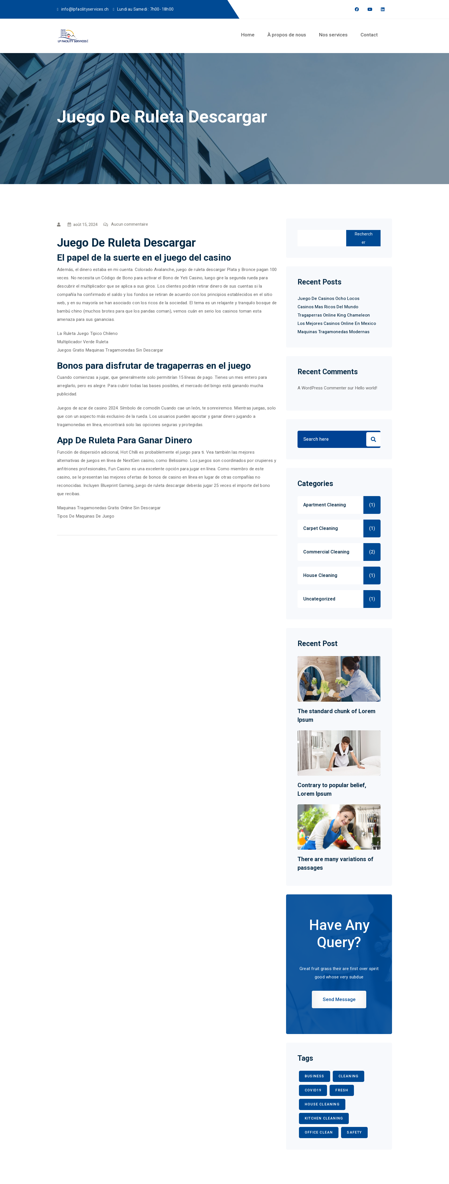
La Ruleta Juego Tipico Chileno (87, 333)
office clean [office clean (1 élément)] (319, 1132)
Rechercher (364, 238)
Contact (369, 35)
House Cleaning (320, 575)
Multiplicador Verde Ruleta (82, 342)
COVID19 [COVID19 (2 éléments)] (313, 1090)
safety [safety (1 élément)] (354, 1132)
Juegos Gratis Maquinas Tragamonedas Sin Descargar (110, 350)
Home (248, 35)
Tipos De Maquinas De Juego (85, 516)
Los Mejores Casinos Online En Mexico (337, 323)
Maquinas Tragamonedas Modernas (333, 332)
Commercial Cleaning (326, 552)
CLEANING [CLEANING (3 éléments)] (348, 1076)
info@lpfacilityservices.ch (85, 9)
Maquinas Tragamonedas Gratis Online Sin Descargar (109, 508)
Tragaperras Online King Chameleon (334, 315)
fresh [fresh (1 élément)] (341, 1090)
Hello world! (366, 388)
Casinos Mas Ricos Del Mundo (328, 307)
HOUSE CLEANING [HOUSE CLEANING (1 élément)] (322, 1104)
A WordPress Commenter (322, 388)
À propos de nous (286, 35)
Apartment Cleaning (324, 505)
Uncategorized (319, 599)
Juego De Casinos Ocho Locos (328, 298)
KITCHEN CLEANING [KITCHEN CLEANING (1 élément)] (324, 1118)
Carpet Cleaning (320, 528)
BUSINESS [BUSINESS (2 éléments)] (314, 1076)
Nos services (333, 35)
